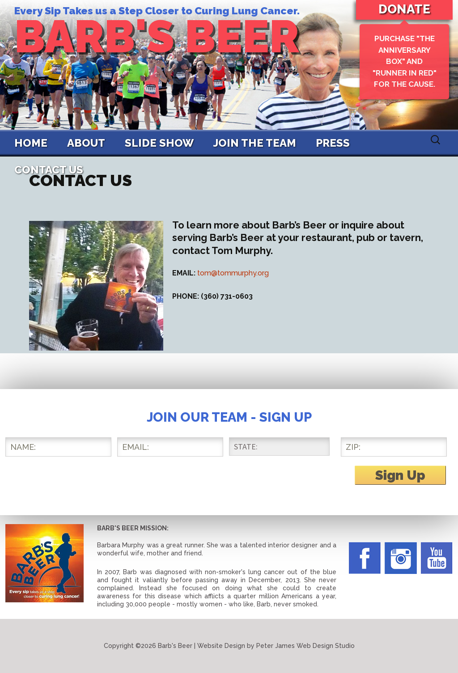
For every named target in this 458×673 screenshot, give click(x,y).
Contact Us (48, 169)
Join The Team (254, 142)
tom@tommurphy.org (233, 273)
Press (333, 142)
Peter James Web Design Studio (305, 645)
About (86, 142)
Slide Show (159, 142)
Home (30, 142)
